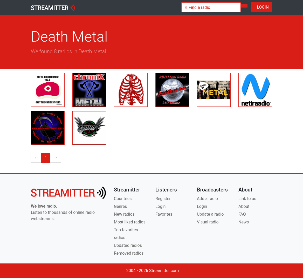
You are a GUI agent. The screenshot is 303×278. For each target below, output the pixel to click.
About (244, 206)
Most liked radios (130, 222)
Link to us (247, 198)
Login (160, 206)
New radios (124, 214)
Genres (120, 206)
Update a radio (210, 214)
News (243, 222)
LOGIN (262, 7)
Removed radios (129, 253)
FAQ (242, 214)
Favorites (163, 214)
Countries (123, 198)
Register (163, 198)
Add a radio (207, 198)
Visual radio (208, 222)
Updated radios (128, 245)
